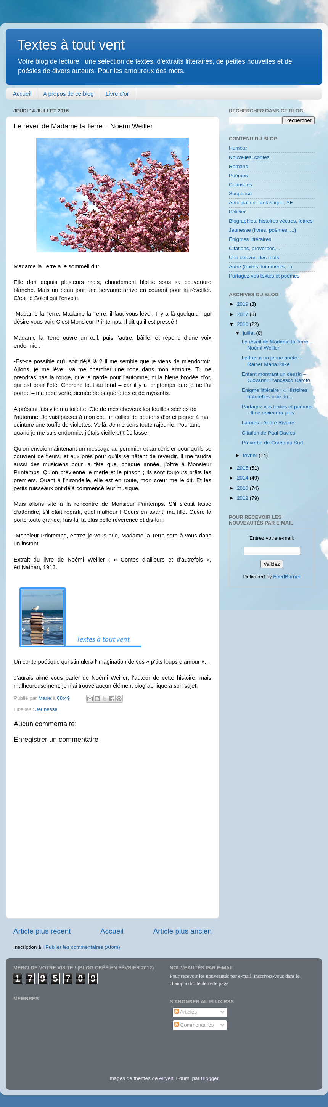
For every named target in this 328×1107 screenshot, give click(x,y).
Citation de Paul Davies (268, 433)
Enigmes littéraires (250, 239)
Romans (238, 166)
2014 (243, 478)
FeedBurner (286, 576)
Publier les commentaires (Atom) (82, 947)
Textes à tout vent (71, 45)
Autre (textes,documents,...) (260, 267)
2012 (243, 498)
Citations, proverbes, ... (255, 248)
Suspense (240, 193)
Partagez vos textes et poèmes (264, 276)
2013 (243, 488)
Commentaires (194, 1025)
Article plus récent (42, 931)
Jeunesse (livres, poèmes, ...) (262, 230)
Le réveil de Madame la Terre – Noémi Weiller (277, 345)
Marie (46, 698)
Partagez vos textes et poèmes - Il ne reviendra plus (277, 410)
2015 (243, 468)
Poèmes (238, 175)
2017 (243, 314)
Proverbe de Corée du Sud (272, 443)
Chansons (240, 185)
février (251, 455)
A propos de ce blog (68, 93)
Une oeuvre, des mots (254, 257)
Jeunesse (46, 709)
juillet (249, 333)
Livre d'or (117, 93)
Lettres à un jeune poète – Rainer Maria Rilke (272, 361)
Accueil (22, 93)
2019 (243, 304)
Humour (238, 148)
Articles (185, 1012)
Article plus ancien (182, 931)
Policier (237, 212)
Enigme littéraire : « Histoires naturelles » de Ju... (275, 393)
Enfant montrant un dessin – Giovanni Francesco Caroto (276, 377)
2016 (243, 324)
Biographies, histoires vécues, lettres (271, 221)
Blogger (210, 1078)
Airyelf (166, 1078)
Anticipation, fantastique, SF (261, 202)
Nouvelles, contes (249, 157)
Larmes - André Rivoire (268, 422)
